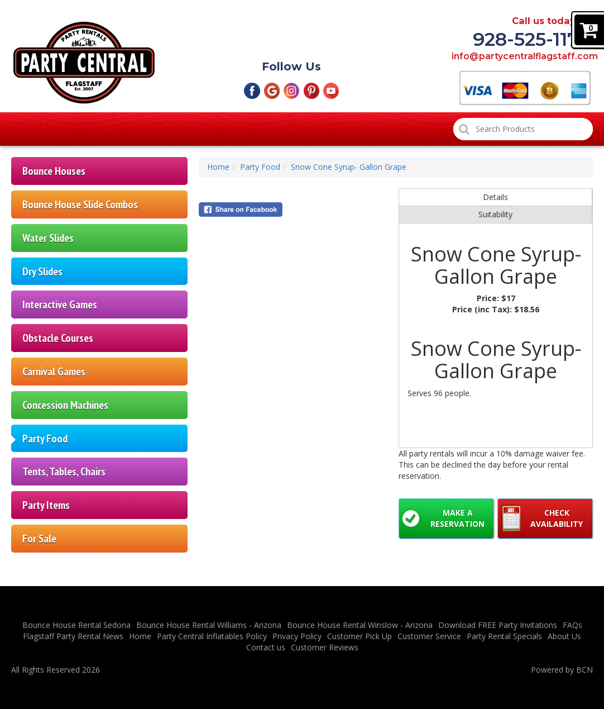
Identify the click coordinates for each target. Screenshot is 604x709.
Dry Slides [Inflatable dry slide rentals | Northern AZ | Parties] (42, 271)
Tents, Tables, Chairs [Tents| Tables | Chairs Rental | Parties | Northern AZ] (64, 471)
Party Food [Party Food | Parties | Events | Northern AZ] (45, 438)
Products (100, 129)
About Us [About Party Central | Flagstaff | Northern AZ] (564, 636)
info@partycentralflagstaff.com (521, 56)
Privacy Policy (297, 636)
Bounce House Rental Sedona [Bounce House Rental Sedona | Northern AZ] (76, 625)
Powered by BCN (562, 669)
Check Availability (556, 518)
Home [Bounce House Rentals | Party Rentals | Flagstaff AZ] (38, 129)
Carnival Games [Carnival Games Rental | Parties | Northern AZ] (53, 371)
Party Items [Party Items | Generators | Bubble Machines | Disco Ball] (46, 505)
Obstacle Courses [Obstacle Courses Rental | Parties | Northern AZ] (57, 338)
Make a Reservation (457, 518)
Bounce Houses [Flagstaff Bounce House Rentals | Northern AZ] (53, 171)
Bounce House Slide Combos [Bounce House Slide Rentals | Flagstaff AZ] (80, 204)
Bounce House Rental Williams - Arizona (208, 625)
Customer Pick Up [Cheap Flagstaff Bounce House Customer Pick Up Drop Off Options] (187, 129)
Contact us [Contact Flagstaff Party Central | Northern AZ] (265, 647)
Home (218, 166)
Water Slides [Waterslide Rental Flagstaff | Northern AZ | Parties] (48, 238)
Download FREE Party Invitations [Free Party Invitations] (497, 625)
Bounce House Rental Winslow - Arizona (360, 625)
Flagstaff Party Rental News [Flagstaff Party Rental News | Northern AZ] (73, 636)
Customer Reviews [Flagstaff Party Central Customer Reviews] (401, 129)
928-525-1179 (532, 39)
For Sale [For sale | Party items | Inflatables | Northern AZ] (39, 538)
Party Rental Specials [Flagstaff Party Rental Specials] (294, 129)
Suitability (495, 214)
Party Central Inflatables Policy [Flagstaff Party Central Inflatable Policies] (212, 636)
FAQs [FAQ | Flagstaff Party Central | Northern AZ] (572, 625)
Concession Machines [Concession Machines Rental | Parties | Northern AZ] (65, 405)
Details (495, 197)
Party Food (260, 166)
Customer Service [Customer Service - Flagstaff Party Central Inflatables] (429, 636)
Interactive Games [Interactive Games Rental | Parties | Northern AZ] (59, 304)
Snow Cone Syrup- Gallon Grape (348, 166)
